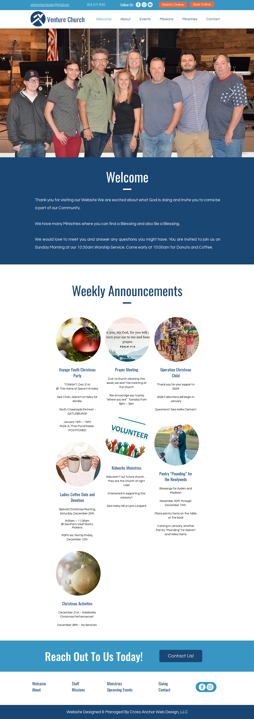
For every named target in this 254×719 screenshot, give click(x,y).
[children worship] (128, 147)
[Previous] (22, 93)
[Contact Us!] (180, 656)
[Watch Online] (173, 5)
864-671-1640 (96, 4)
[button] (125, 19)
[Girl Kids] (132, 147)
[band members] (121, 147)
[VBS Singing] (125, 147)
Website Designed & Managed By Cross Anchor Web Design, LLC (127, 712)
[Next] (231, 93)
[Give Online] (202, 4)
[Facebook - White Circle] (202, 687)
